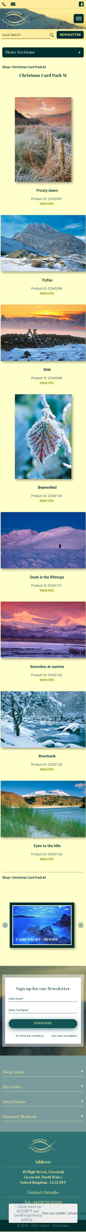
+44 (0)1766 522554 (4, 4)
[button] (43, 52)
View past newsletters (64, 1035)
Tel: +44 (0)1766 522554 (43, 1203)
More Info (47, 203)
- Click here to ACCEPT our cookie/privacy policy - (28, 1213)
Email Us (13, 4)
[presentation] (5, 925)
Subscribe (43, 1023)
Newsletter (70, 34)
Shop (6, 67)
